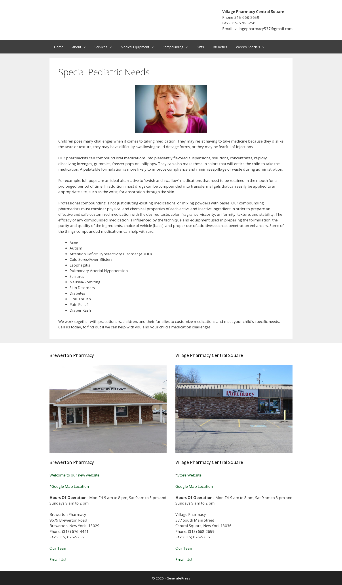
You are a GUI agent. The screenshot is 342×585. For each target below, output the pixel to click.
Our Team (58, 548)
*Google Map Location (69, 486)
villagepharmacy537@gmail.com (264, 28)
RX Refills (220, 47)
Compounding (177, 46)
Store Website (189, 475)
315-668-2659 (246, 17)
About (81, 46)
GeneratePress (178, 578)
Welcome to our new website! (74, 475)
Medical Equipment (139, 46)
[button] (85, 46)
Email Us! (57, 559)
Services (105, 46)
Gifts (200, 47)
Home (58, 47)
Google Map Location (194, 486)
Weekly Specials (252, 46)
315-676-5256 (243, 22)
